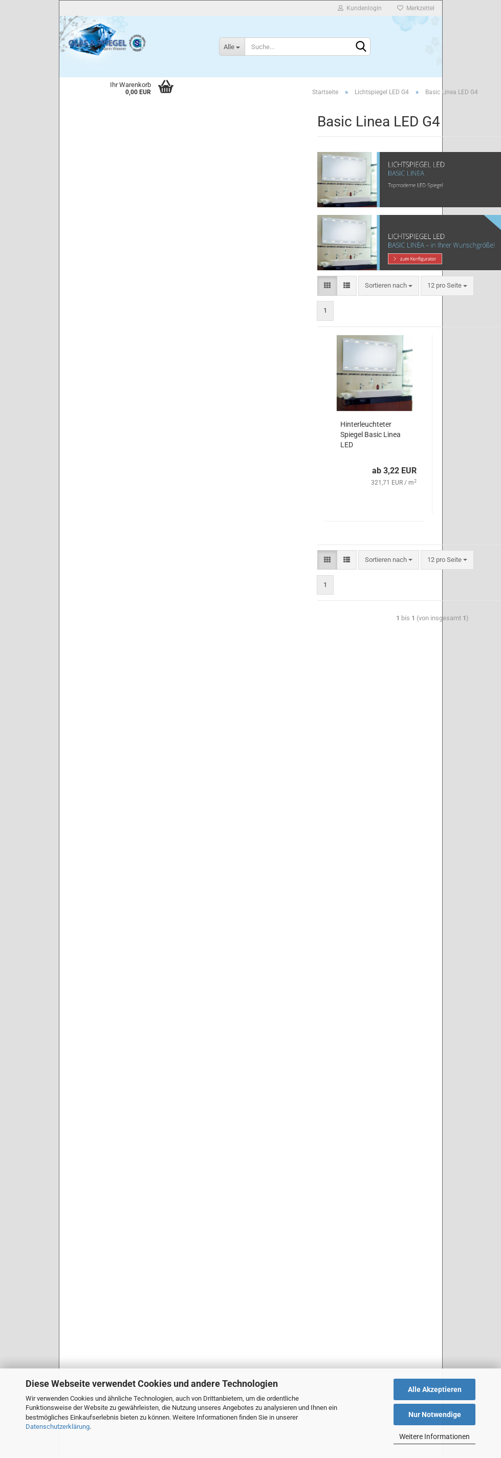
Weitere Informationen (434, 1436)
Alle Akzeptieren (435, 1389)
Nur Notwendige (434, 1414)
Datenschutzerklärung (58, 1426)
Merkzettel (415, 8)
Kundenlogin (360, 8)
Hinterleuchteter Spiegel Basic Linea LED (370, 434)
